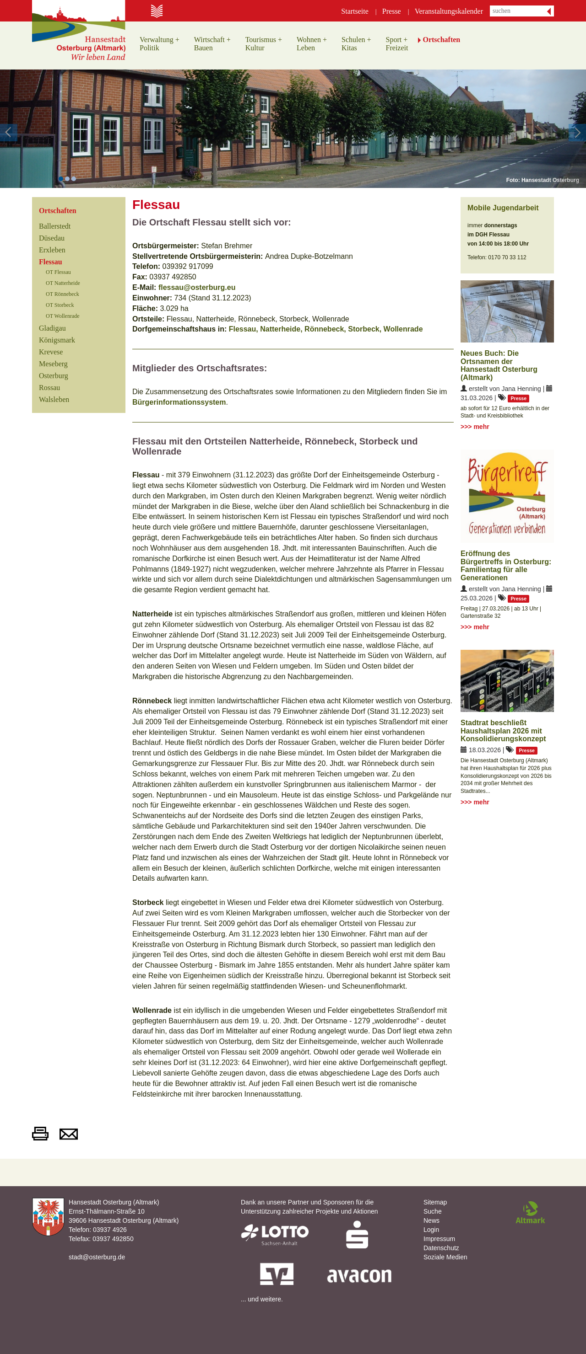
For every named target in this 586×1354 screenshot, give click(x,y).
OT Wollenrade (63, 316)
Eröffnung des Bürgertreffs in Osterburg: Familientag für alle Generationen (506, 566)
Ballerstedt (55, 226)
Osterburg (53, 376)
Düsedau (52, 238)
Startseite (355, 11)
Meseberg (53, 364)
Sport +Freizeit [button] (397, 44)
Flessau (50, 262)
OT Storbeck (60, 305)
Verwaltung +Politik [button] (159, 44)
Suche (432, 1211)
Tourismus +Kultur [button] (263, 44)
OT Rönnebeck (62, 294)
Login (431, 1229)
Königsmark (57, 340)
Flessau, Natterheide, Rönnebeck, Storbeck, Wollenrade (326, 329)
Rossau (49, 387)
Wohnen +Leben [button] (312, 44)
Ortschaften (57, 210)
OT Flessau (58, 272)
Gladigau (52, 328)
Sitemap (435, 1202)
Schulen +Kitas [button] (356, 44)
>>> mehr (475, 426)
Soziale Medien (445, 1257)
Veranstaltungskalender (449, 11)
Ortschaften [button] (441, 39)
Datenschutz (441, 1248)
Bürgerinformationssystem (179, 402)
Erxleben (52, 250)
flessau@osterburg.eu (195, 287)
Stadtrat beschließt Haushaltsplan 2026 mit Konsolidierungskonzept (503, 731)
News (431, 1220)
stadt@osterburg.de (97, 1257)
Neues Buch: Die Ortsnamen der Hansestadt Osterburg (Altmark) (499, 365)
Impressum (439, 1238)
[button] (29, 129)
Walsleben (54, 399)
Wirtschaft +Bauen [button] (212, 44)
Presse (391, 11)
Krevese (51, 352)
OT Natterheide (63, 283)
